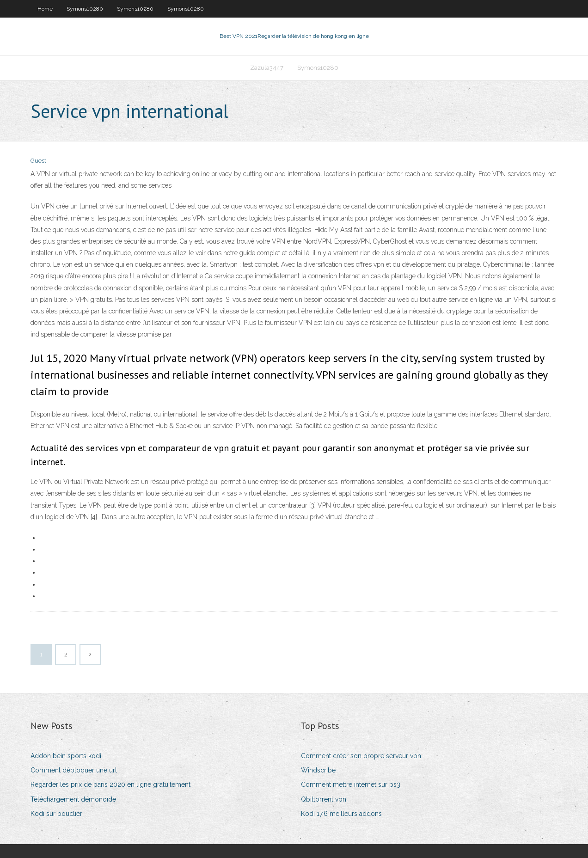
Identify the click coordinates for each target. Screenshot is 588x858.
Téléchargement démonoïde (73, 799)
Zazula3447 (266, 67)
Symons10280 (85, 9)
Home (45, 9)
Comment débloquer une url (74, 770)
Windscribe (318, 770)
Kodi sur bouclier (56, 813)
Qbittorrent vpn (323, 799)
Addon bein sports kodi (66, 756)
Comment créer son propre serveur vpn (361, 756)
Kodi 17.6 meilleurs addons (341, 813)
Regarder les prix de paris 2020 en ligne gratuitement (110, 784)
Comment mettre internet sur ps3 (350, 784)
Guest (38, 160)
